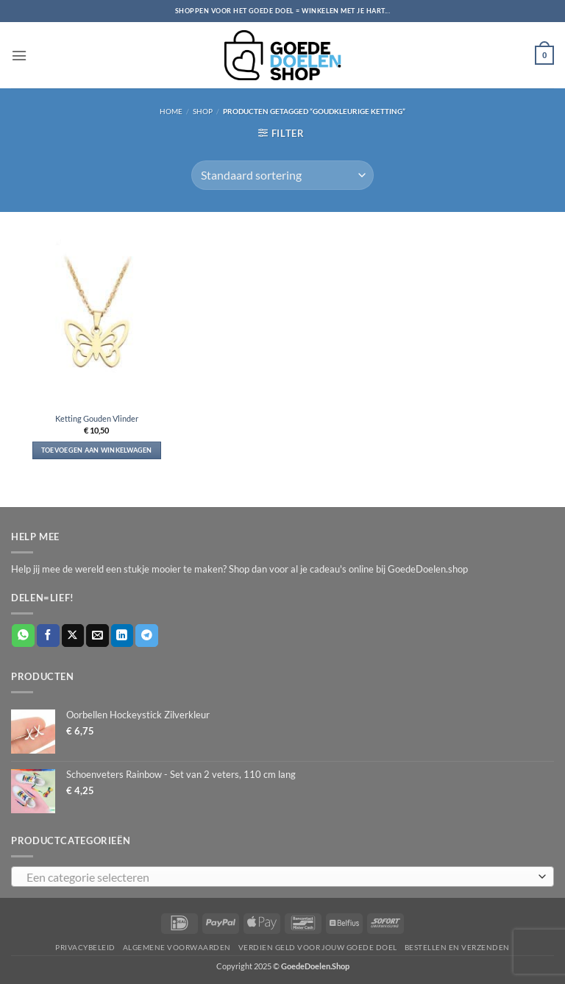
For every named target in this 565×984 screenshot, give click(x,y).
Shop (203, 111)
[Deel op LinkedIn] (122, 635)
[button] (18, 55)
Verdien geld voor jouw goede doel (317, 947)
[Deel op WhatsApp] (23, 635)
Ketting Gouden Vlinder (96, 418)
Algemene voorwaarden (177, 947)
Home (171, 111)
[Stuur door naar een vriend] (97, 635)
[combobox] (282, 876)
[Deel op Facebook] (48, 635)
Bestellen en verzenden (457, 947)
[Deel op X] (73, 635)
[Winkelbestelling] (282, 175)
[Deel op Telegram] (146, 635)
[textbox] (279, 877)
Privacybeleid (85, 947)
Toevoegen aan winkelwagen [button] (96, 450)
